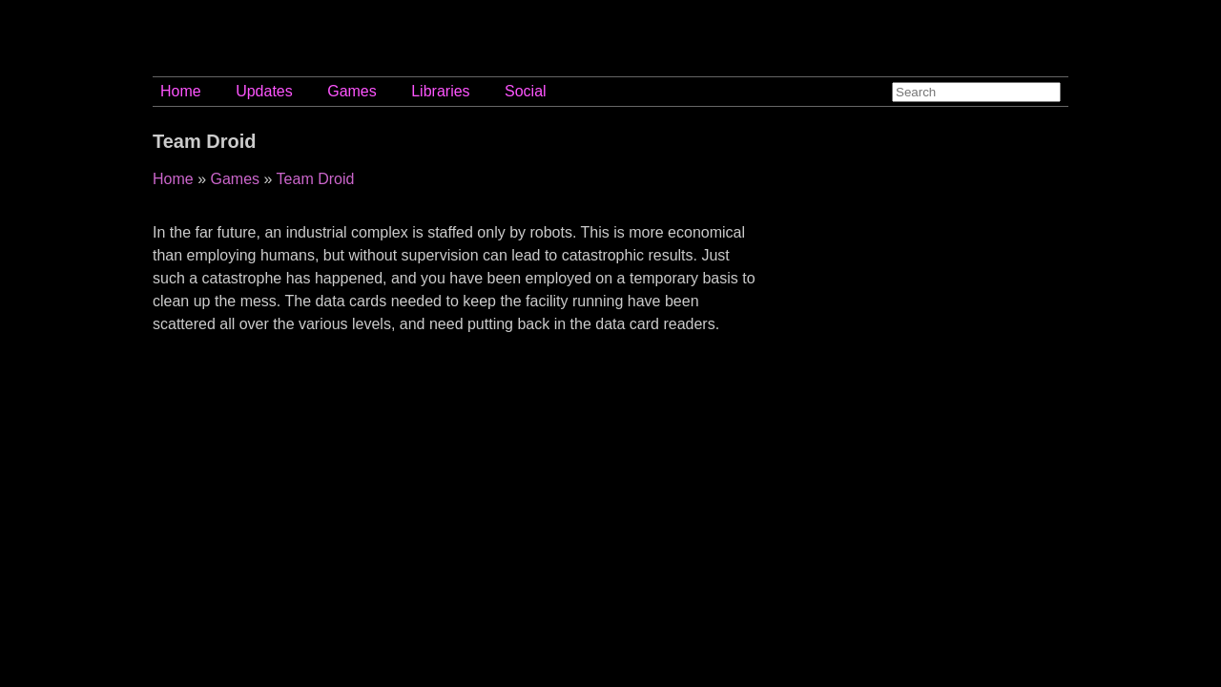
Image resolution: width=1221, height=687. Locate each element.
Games (352, 91)
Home (180, 91)
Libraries (440, 91)
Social (526, 91)
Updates (264, 91)
